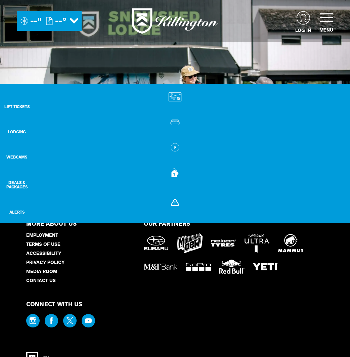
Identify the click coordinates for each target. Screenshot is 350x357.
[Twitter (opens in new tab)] (70, 320)
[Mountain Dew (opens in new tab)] (190, 243)
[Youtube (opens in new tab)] (88, 320)
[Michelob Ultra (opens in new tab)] (257, 243)
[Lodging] (333, 130)
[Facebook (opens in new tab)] (51, 320)
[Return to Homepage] (175, 21)
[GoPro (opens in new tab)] (198, 267)
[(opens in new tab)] (303, 21)
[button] (333, 102)
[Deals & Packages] (333, 188)
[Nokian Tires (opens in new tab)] (223, 243)
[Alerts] (333, 218)
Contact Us (41, 280)
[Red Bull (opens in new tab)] (232, 267)
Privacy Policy (45, 262)
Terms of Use (43, 244)
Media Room (41, 271)
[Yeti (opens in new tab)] (265, 266)
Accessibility (43, 253)
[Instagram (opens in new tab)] (33, 320)
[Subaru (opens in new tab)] (156, 243)
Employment (42, 235)
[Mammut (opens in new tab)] (290, 243)
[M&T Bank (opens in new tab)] (160, 267)
